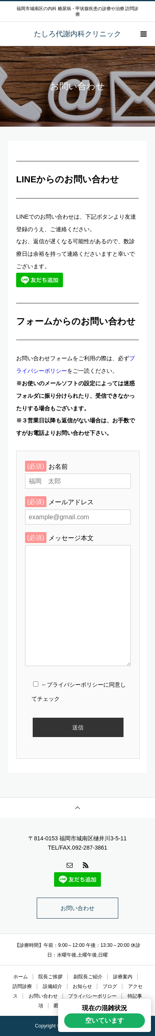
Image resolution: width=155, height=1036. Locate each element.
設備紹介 (52, 986)
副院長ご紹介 (88, 977)
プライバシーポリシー (92, 996)
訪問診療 (22, 986)
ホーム (20, 977)
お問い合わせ (77, 908)
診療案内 (122, 977)
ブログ (110, 986)
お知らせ (82, 986)
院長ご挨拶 (50, 977)
